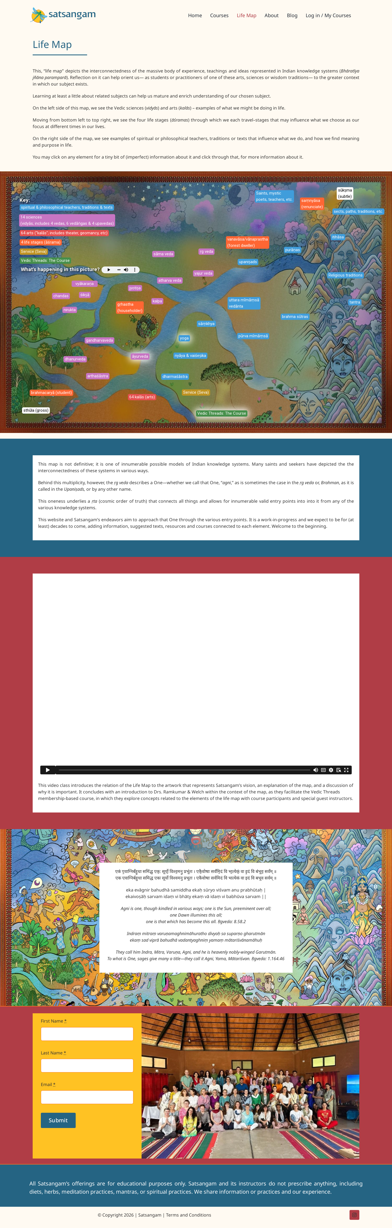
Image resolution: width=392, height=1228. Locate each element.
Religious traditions (346, 275)
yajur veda (203, 273)
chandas (61, 295)
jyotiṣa (135, 288)
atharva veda (169, 280)
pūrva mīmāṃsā (253, 335)
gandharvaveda (99, 340)
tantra (355, 302)
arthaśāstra (97, 376)
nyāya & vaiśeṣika (190, 355)
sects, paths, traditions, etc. (358, 211)
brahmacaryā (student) (51, 392)
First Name (54, 1021)
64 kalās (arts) (142, 397)
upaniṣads (248, 261)
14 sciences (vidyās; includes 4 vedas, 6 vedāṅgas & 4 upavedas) (67, 220)
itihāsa (338, 237)
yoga (184, 338)
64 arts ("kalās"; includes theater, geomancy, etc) (64, 233)
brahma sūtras (295, 316)
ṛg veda (206, 251)
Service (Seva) (34, 251)
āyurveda (140, 356)
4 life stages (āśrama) (40, 242)
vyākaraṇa (84, 283)
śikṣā (84, 294)
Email (48, 1084)
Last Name (53, 1053)
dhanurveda (75, 359)
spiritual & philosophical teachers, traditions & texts (67, 207)
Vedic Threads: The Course (45, 260)
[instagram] (354, 1215)
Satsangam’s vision (235, 785)
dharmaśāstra (175, 376)
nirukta (70, 309)
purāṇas (292, 249)
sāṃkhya (206, 323)
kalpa (157, 301)
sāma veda (163, 253)
